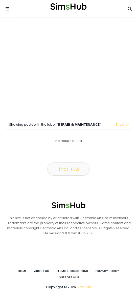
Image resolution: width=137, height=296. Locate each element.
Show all (122, 124)
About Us (41, 271)
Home (22, 271)
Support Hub (69, 277)
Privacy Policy (107, 271)
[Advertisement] (71, 68)
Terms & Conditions (72, 271)
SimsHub (84, 287)
